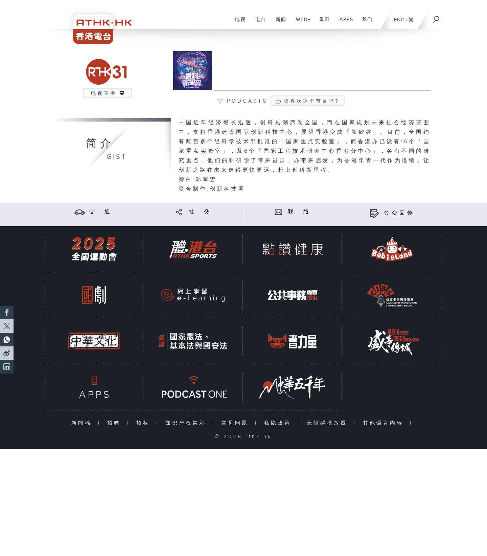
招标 (144, 423)
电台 (258, 23)
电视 (238, 23)
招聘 (115, 423)
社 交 (200, 212)
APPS (343, 23)
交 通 (100, 212)
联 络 (299, 212)
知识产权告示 (187, 423)
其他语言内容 (385, 423)
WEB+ (301, 23)
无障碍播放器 (328, 423)
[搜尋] (436, 17)
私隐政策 (279, 423)
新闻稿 (83, 423)
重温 (322, 23)
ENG (399, 20)
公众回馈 (399, 213)
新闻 (278, 23)
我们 (365, 23)
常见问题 (237, 423)
